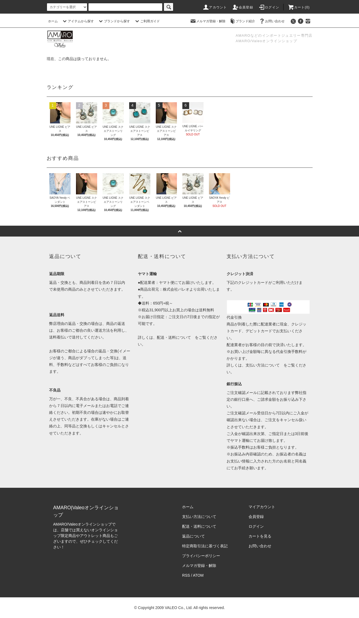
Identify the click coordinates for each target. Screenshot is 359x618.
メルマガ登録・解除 (207, 21)
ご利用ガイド (147, 21)
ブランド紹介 (242, 21)
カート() (299, 7)
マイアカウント (262, 507)
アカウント (214, 7)
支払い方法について (263, 365)
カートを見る (260, 536)
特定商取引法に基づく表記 (205, 546)
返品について (193, 536)
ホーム (53, 21)
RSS (186, 575)
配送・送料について (174, 337)
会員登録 (242, 7)
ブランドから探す (113, 21)
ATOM (198, 575)
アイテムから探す (77, 21)
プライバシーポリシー (201, 556)
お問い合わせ (272, 21)
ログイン (268, 7)
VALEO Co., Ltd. (178, 607)
